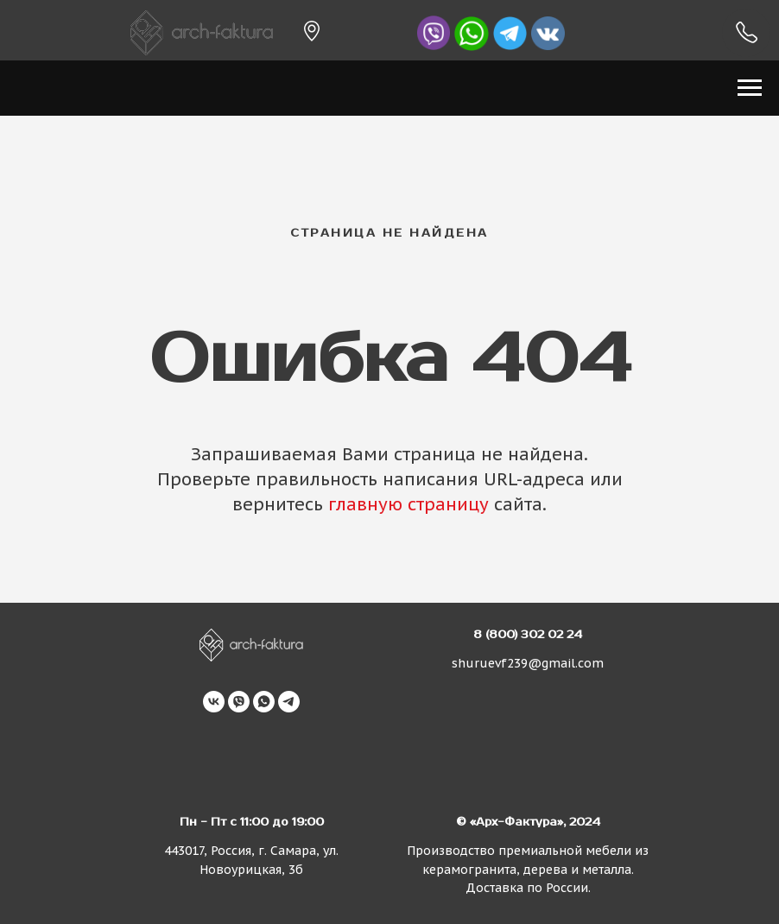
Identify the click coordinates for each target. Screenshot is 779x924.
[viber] (239, 701)
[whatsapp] (264, 701)
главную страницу (408, 504)
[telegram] (289, 701)
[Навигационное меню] (750, 88)
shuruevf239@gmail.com (528, 663)
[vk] (214, 701)
